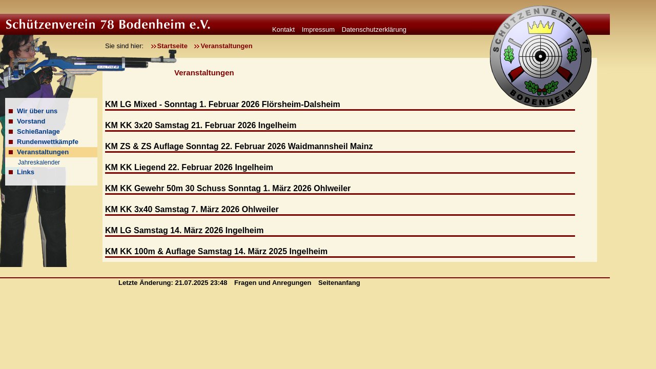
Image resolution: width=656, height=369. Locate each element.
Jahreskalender (39, 162)
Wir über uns (37, 111)
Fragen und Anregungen (273, 282)
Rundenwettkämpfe (47, 142)
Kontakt (283, 29)
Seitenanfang (339, 282)
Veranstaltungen (226, 46)
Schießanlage (38, 131)
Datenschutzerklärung (374, 29)
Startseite (172, 46)
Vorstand (31, 121)
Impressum (318, 29)
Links (25, 172)
